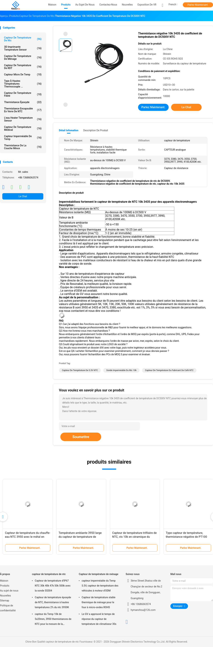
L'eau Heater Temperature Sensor (23, 119)
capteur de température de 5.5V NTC (80, 370)
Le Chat (23, 196)
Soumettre (80, 437)
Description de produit (95, 130)
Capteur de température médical (23, 128)
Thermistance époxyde (23, 102)
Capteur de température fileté (23, 94)
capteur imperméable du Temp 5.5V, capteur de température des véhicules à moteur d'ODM (100, 585)
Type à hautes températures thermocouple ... (23, 83)
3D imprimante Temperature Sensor (23, 48)
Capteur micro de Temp (23, 74)
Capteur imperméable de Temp (23, 137)
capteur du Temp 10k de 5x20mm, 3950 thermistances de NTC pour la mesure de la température (53, 619)
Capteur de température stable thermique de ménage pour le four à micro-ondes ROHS (98, 602)
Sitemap (4, 600)
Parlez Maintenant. (198, 4)
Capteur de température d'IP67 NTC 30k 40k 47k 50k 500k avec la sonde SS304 (52, 585)
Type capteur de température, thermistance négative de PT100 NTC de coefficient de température (187, 536)
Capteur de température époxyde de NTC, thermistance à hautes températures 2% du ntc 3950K (53, 602)
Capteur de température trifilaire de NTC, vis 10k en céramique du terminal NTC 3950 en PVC (134, 536)
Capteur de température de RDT (23, 67)
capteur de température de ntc (23, 39)
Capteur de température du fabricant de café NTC (169, 370)
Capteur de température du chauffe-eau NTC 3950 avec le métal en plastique (27, 536)
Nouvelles (5, 595)
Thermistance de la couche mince (23, 147)
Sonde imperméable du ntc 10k (121, 370)
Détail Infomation (68, 130)
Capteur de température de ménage (23, 57)
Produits (4, 585)
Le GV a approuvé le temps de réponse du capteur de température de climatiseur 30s (99, 619)
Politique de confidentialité (8, 608)
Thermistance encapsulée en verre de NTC (23, 110)
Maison (4, 580)
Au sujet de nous (9, 590)
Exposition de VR (147, 4)
